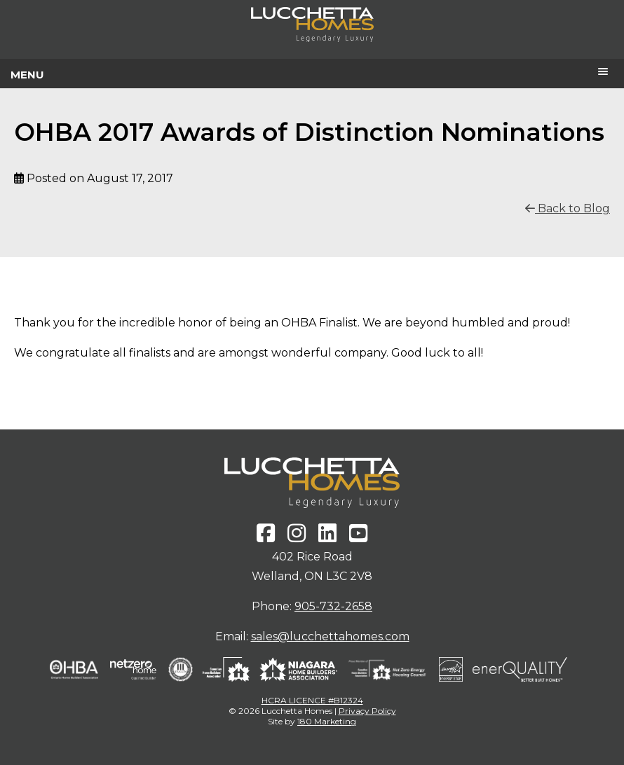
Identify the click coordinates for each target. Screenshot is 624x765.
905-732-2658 (333, 606)
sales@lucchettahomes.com (330, 636)
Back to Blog (567, 208)
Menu (27, 74)
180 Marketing (326, 721)
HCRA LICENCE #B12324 (312, 700)
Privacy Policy (367, 710)
